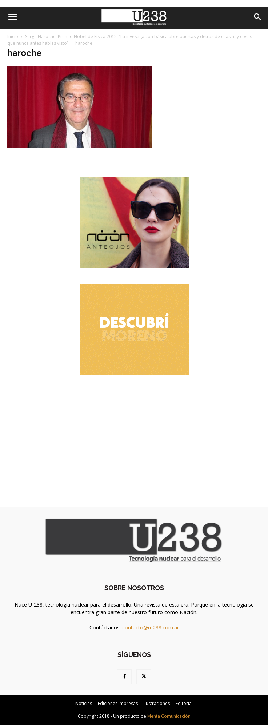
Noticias (83, 703)
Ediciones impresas (118, 703)
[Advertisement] (134, 436)
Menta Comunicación (169, 716)
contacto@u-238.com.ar (150, 627)
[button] (12, 17)
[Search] (258, 17)
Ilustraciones (157, 703)
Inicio (12, 36)
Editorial (184, 703)
